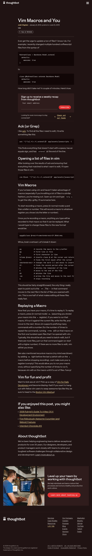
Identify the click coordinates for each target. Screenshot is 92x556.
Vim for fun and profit (34, 377)
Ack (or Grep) (28, 126)
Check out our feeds (60, 116)
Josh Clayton (23, 25)
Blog (64, 526)
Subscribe (65, 107)
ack (24, 131)
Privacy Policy (82, 548)
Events (64, 529)
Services (51, 518)
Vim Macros (27, 185)
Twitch (79, 529)
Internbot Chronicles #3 (31, 426)
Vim (19, 28)
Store (64, 534)
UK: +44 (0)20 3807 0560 (72, 546)
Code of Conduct (53, 548)
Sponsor (65, 532)
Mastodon (81, 518)
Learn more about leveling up (64, 495)
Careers (65, 521)
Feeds (79, 532)
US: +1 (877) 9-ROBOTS (55, 546)
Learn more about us (44, 455)
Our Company (67, 518)
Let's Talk (51, 526)
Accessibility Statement (68, 548)
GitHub (80, 523)
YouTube (80, 526)
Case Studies (52, 521)
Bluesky (80, 521)
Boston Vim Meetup (45, 392)
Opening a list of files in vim (38, 158)
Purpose (65, 523)
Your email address (30, 103)
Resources (51, 523)
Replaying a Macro (32, 306)
